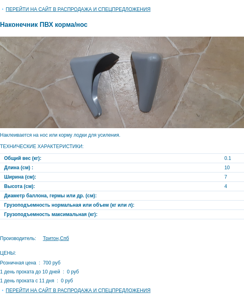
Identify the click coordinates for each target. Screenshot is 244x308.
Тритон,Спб (56, 238)
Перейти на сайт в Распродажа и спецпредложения (78, 9)
